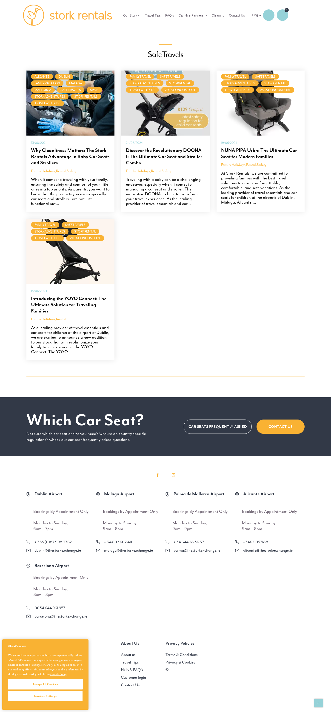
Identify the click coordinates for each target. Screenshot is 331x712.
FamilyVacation (47, 83)
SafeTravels (70, 90)
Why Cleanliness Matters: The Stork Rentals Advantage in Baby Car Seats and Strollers (70, 156)
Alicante (41, 77)
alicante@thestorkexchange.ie (268, 550)
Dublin (64, 77)
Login (268, 15)
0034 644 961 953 (50, 608)
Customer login (133, 677)
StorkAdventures (49, 97)
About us (128, 654)
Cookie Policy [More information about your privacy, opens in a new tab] (58, 674)
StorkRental (180, 83)
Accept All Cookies (45, 684)
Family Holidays (43, 171)
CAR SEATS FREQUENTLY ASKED (217, 426)
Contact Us (237, 15)
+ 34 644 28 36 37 (189, 542)
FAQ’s (169, 15)
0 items (282, 15)
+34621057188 (255, 542)
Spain (94, 90)
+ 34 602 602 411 (118, 542)
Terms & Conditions (182, 654)
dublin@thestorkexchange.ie (57, 550)
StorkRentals (86, 97)
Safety (71, 171)
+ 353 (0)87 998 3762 (53, 542)
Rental (61, 171)
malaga (75, 83)
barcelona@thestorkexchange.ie (60, 616)
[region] (45, 674)
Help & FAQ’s (132, 669)
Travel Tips (153, 15)
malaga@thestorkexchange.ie (128, 550)
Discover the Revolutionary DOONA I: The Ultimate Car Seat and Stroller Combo (164, 156)
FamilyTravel (140, 77)
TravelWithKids (47, 103)
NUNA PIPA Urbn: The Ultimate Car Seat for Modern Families (259, 153)
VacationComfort (180, 90)
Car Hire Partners (191, 15)
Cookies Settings (45, 696)
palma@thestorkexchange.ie (197, 550)
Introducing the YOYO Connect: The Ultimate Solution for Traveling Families (68, 304)
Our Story (130, 15)
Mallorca (42, 90)
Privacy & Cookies (180, 662)
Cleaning (218, 15)
